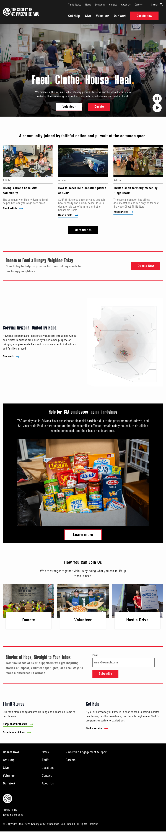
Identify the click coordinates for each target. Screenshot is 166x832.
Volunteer (102, 16)
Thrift (45, 761)
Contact (113, 4)
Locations (100, 4)
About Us (126, 4)
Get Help (74, 16)
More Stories (83, 230)
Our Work (120, 16)
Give (88, 16)
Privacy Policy (10, 810)
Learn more (83, 535)
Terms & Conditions (13, 815)
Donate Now (146, 266)
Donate (99, 107)
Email (95, 656)
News (88, 4)
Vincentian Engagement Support (86, 753)
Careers (138, 4)
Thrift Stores (74, 4)
